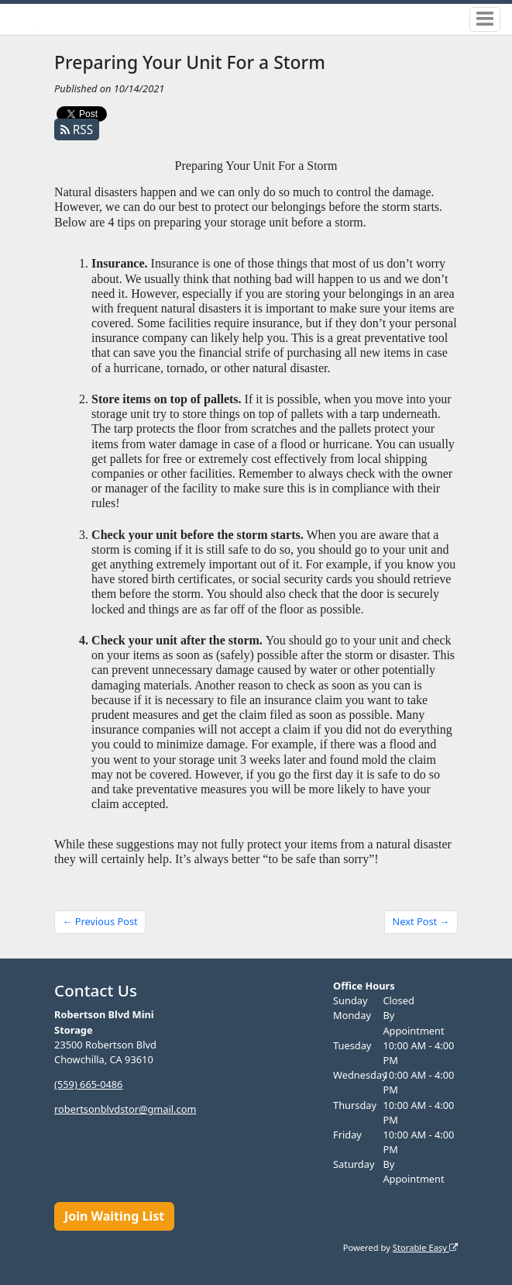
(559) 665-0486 (88, 1084)
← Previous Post (100, 921)
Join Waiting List (114, 1216)
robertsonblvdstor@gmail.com (125, 1109)
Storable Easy (425, 1247)
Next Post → (421, 921)
